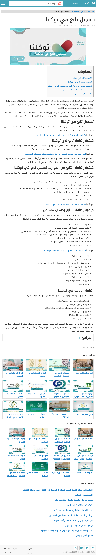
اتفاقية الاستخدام (10, 552)
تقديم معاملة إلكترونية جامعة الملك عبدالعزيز (73, 500)
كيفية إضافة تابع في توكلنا (80, 82)
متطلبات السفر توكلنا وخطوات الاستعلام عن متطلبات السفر (61, 135)
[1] (69, 176)
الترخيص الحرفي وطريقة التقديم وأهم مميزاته (73, 520)
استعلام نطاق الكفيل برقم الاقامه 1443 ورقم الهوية (63, 251)
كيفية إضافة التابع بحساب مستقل (77, 90)
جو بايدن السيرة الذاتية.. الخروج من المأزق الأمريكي (71, 515)
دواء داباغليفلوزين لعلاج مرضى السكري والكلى (73, 510)
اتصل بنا (30, 548)
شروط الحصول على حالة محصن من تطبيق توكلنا (65, 205)
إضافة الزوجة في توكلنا (82, 94)
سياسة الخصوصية (10, 548)
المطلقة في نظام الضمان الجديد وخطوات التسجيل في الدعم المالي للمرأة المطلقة (57, 490)
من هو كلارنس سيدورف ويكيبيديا (79, 525)
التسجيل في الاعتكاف (84, 495)
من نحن (30, 552)
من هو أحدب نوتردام (84, 536)
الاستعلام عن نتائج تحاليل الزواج (79, 505)
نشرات (91, 3)
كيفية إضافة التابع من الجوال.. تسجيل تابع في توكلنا (70, 86)
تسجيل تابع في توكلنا (82, 78)
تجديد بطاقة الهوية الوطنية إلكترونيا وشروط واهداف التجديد (67, 531)
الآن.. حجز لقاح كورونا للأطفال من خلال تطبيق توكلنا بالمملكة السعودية (55, 154)
